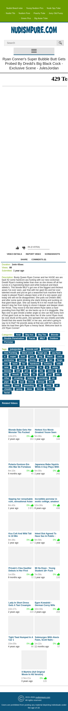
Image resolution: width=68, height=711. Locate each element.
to (34, 374)
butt (23, 356)
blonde (7, 371)
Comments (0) (39, 259)
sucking (43, 378)
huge (60, 360)
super (13, 356)
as (14, 367)
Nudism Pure (24, 13)
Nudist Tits (10, 13)
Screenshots (52, 254)
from (30, 382)
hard (17, 385)
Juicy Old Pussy (56, 13)
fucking (48, 363)
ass (6, 363)
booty (33, 360)
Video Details (14, 254)
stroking (18, 378)
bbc (58, 374)
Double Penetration (14, 338)
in (41, 367)
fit (14, 382)
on (53, 378)
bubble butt (49, 349)
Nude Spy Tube (54, 8)
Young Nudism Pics (34, 8)
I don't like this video (23, 248)
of (34, 371)
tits (5, 374)
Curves (31, 367)
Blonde (54, 335)
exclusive (9, 360)
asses (51, 371)
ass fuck (56, 353)
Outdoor (54, 338)
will (41, 374)
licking (30, 378)
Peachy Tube (39, 13)
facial (7, 392)
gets (32, 356)
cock (59, 356)
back (15, 363)
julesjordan (16, 349)
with (59, 363)
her (50, 360)
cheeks (8, 389)
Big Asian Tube (41, 18)
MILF (42, 338)
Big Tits (42, 335)
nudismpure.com (42, 697)
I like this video (17, 248)
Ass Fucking (10, 353)
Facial (32, 338)
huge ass (42, 353)
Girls (39, 389)
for (23, 363)
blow (29, 389)
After (6, 378)
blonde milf (32, 349)
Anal (18, 335)
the (41, 371)
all (21, 367)
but (22, 382)
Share (24, 259)
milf (18, 371)
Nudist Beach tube (14, 8)
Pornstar (8, 342)
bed (51, 382)
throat (41, 382)
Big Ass (29, 335)
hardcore (34, 363)
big (40, 356)
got (26, 371)
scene (22, 360)
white (55, 367)
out (49, 374)
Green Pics (26, 18)
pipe (6, 382)
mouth (15, 374)
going (19, 389)
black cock (27, 353)
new (6, 367)
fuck (26, 374)
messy (49, 389)
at (57, 385)
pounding (29, 385)
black (50, 356)
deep (48, 385)
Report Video (33, 254)
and (42, 360)
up (40, 385)
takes (7, 385)
